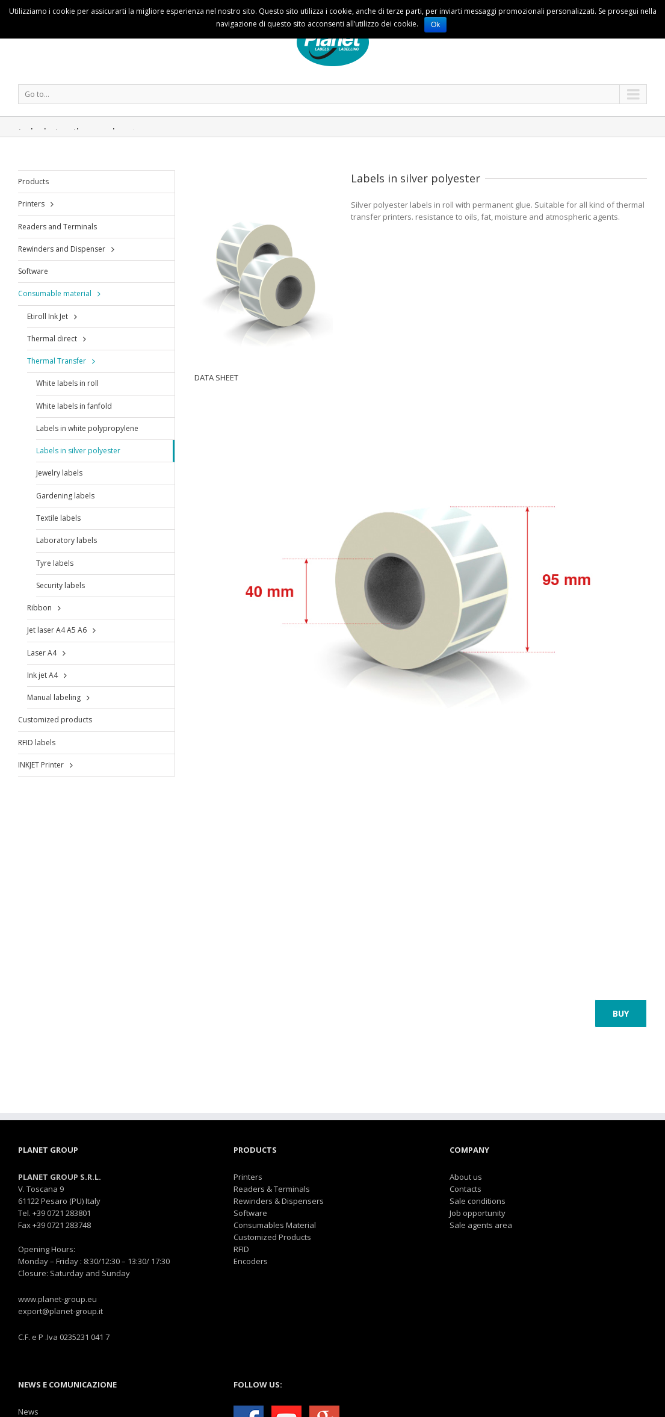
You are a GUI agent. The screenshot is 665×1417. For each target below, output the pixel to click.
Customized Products (272, 1237)
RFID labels (36, 742)
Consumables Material (275, 1225)
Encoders (251, 1261)
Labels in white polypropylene (87, 428)
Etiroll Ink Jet (47, 316)
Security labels (60, 585)
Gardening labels (65, 496)
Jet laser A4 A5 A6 (57, 630)
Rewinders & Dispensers (279, 1200)
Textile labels (58, 518)
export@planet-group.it (60, 1311)
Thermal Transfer (56, 361)
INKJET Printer (41, 765)
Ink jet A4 (42, 675)
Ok (435, 24)
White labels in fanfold (74, 406)
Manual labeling (54, 697)
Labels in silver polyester (78, 450)
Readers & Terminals (272, 1188)
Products (33, 181)
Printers (31, 204)
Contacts (465, 1188)
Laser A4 (42, 653)
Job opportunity (478, 1213)
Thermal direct (52, 338)
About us (466, 1176)
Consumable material (54, 293)
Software (33, 271)
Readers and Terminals (57, 227)
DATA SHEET (216, 377)
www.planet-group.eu (57, 1299)
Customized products (55, 720)
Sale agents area (481, 1225)
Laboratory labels (66, 540)
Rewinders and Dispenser (61, 249)
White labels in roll (67, 383)
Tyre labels (54, 563)
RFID (241, 1249)
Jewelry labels (59, 473)
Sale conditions (478, 1200)
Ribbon (39, 608)
